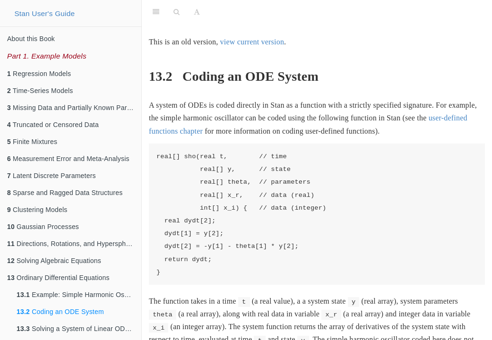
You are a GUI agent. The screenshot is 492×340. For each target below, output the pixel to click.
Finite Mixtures (32, 141)
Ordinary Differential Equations (58, 277)
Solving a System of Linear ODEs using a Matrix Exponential (79, 328)
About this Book (31, 38)
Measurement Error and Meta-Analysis (68, 158)
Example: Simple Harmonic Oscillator (79, 294)
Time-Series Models (40, 90)
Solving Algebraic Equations (54, 260)
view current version (252, 42)
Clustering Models (37, 209)
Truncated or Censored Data (53, 124)
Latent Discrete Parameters (51, 175)
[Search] (176, 12)
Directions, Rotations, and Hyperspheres (73, 243)
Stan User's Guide (44, 13)
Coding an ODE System (60, 311)
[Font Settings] (197, 12)
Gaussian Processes (43, 226)
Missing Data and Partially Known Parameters (74, 107)
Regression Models (39, 73)
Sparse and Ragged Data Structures (64, 192)
